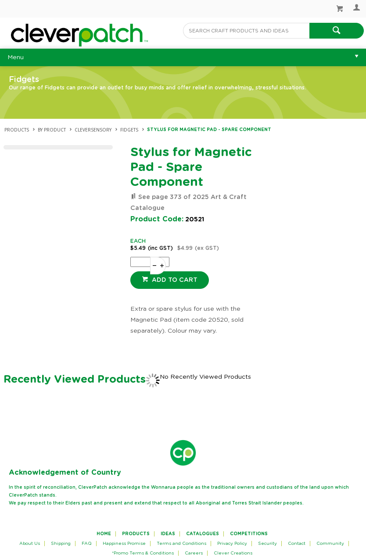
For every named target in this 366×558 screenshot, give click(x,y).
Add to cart (173, 280)
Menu (15, 57)
